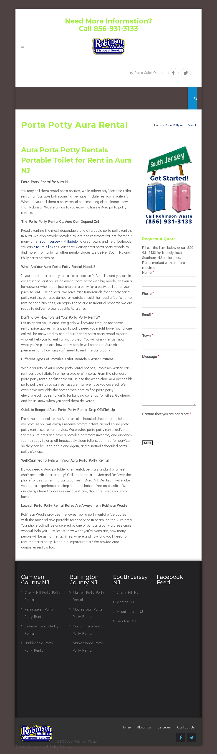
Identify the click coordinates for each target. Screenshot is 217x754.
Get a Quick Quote (148, 72)
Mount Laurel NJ (129, 611)
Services (164, 727)
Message (150, 356)
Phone (148, 293)
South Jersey (50, 241)
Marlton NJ (125, 601)
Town (147, 335)
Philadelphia (73, 241)
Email (147, 314)
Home (158, 125)
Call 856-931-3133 (108, 28)
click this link (43, 246)
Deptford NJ (126, 621)
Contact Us (186, 727)
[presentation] (176, 426)
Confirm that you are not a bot (166, 413)
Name (148, 272)
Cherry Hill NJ (127, 592)
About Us (144, 727)
